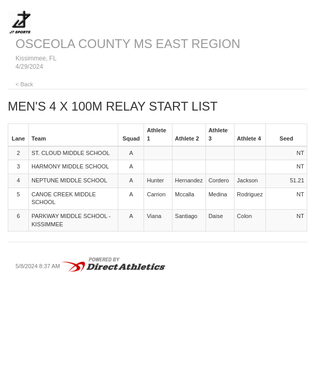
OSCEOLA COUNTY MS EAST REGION (127, 44)
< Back (24, 84)
